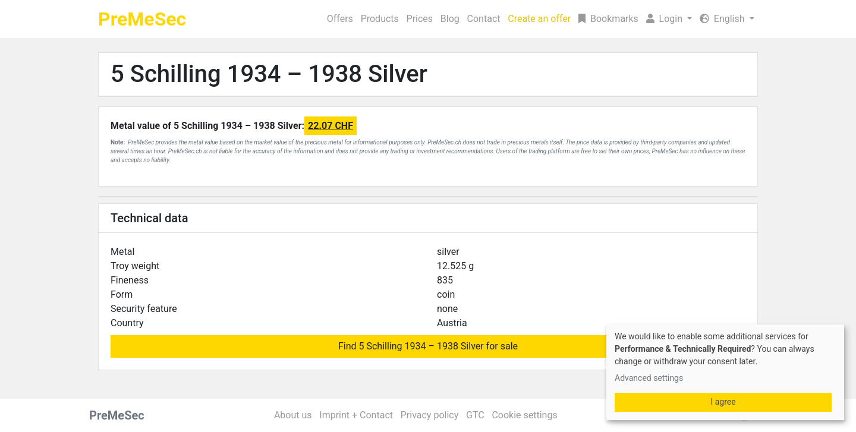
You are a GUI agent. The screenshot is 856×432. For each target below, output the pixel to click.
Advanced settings (649, 378)
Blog (450, 18)
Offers (340, 18)
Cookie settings (524, 415)
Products (380, 18)
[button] (669, 19)
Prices (420, 18)
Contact (484, 18)
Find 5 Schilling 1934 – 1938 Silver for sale (428, 346)
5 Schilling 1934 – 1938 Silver (269, 74)
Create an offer (539, 18)
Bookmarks (608, 18)
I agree (722, 401)
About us (293, 415)
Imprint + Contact (356, 415)
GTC (475, 415)
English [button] (723, 18)
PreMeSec (142, 19)
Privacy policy (430, 415)
